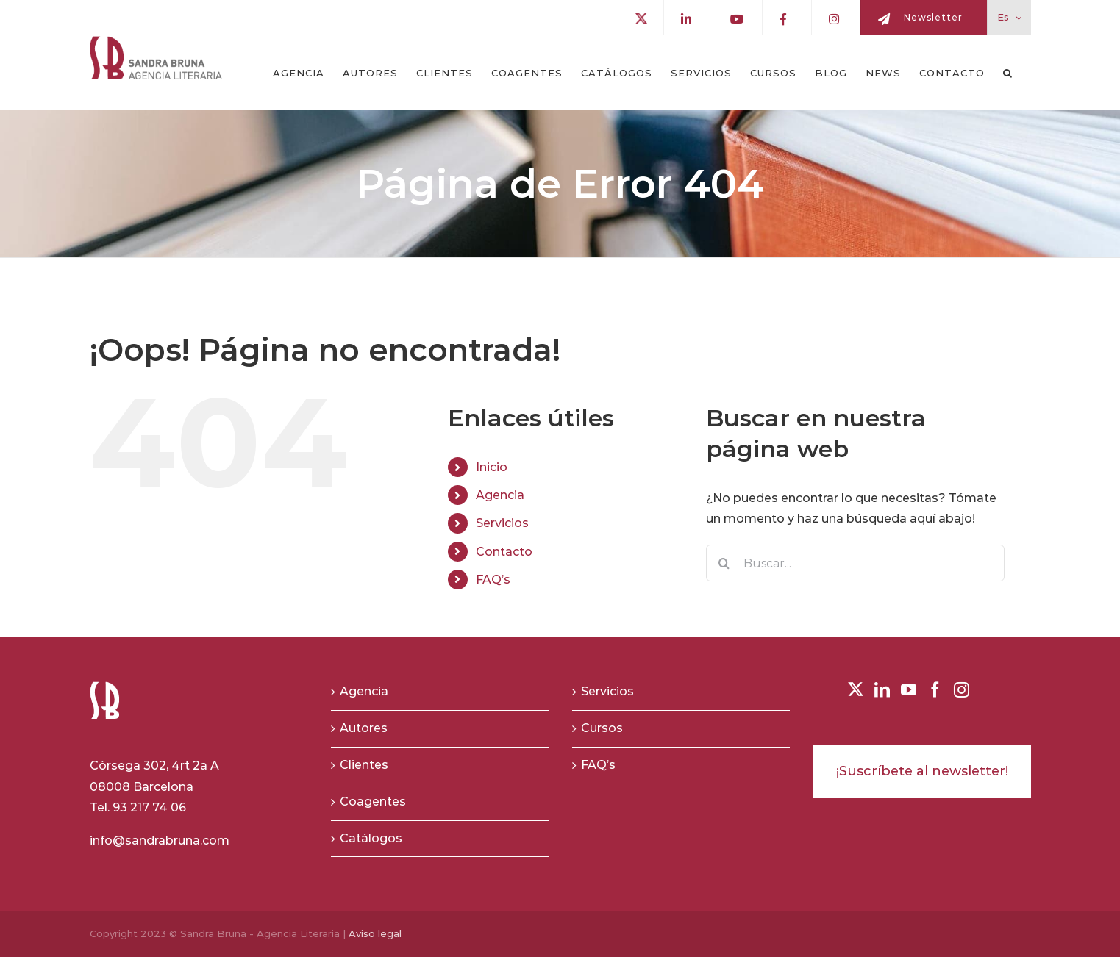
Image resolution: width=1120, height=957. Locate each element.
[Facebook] (935, 690)
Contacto (504, 552)
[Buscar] (724, 563)
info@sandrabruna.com (159, 840)
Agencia (500, 495)
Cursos (602, 728)
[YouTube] (908, 690)
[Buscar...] (855, 563)
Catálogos (371, 838)
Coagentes (373, 802)
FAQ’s (493, 580)
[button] (1008, 73)
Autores (364, 728)
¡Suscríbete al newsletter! (922, 771)
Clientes (364, 765)
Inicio (491, 467)
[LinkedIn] (882, 690)
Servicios (502, 523)
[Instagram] (961, 690)
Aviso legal (375, 933)
